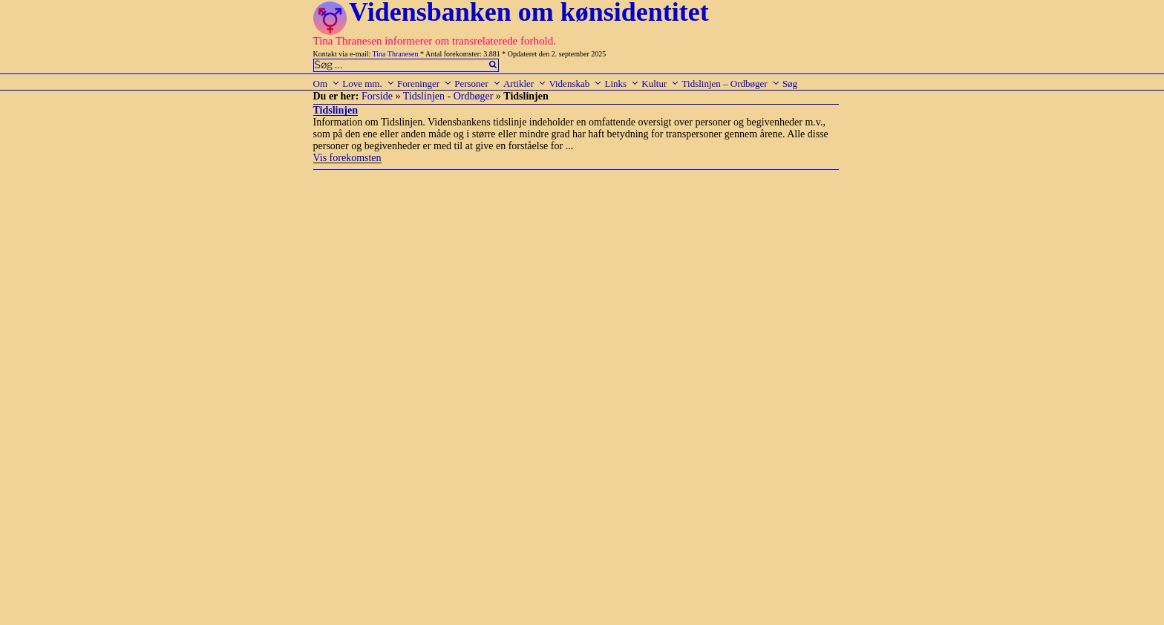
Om (327, 83)
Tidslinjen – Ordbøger (731, 83)
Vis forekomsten (347, 157)
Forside (377, 96)
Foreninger (424, 83)
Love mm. (368, 83)
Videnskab (575, 83)
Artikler (524, 83)
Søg (789, 83)
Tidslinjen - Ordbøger (448, 96)
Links (621, 83)
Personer (477, 83)
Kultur (660, 83)
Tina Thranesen (396, 54)
